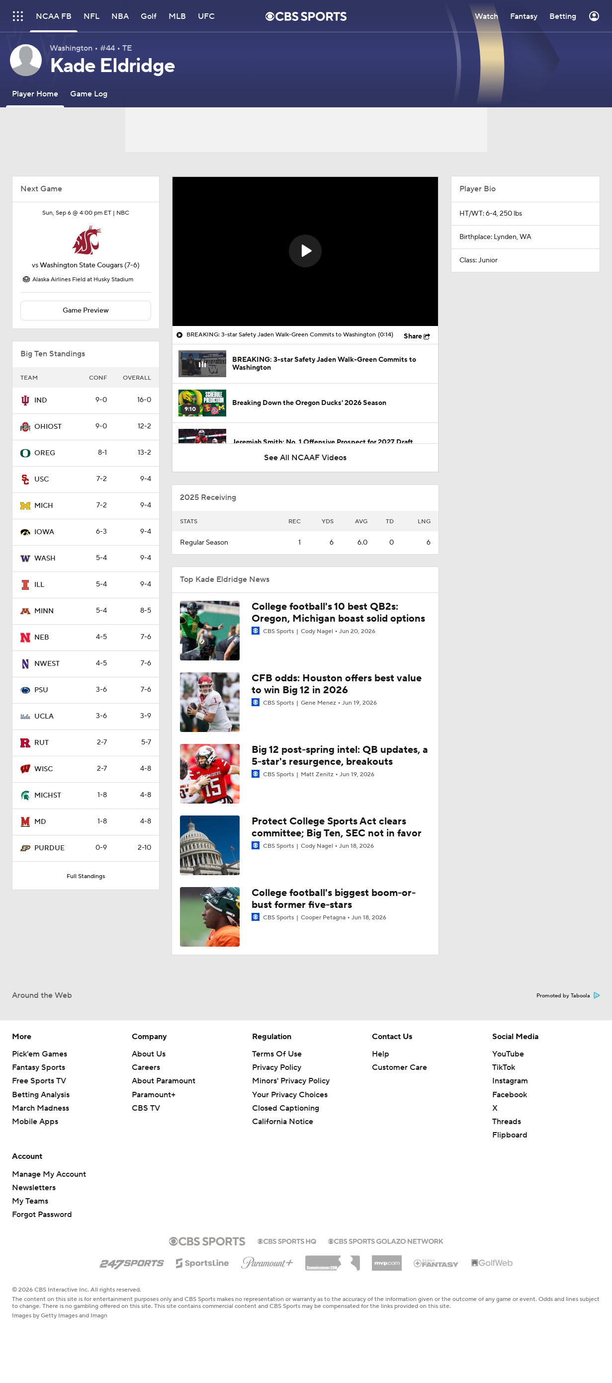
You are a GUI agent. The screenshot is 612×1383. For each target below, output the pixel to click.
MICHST (47, 795)
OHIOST (48, 426)
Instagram (510, 1081)
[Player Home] (35, 93)
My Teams (30, 1201)
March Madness (40, 1108)
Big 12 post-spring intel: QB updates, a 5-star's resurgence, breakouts (340, 755)
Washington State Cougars (81, 265)
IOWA (44, 532)
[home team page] (86, 240)
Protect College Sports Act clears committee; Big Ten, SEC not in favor (337, 827)
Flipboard (509, 1135)
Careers (146, 1067)
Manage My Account (49, 1174)
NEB (41, 637)
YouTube (508, 1054)
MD (40, 821)
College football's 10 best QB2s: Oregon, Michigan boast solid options (338, 612)
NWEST (47, 663)
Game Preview (86, 310)
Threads (506, 1122)
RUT (41, 742)
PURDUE (49, 848)
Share (413, 336)
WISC (43, 769)
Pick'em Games (39, 1054)
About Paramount (163, 1081)
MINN (44, 611)
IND (40, 400)
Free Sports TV (39, 1081)
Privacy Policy (276, 1067)
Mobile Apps (35, 1122)
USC (41, 479)
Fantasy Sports (38, 1067)
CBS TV (146, 1108)
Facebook (509, 1095)
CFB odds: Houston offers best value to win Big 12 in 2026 (337, 684)
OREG (44, 453)
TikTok (503, 1067)
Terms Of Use (277, 1054)
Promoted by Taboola (568, 995)
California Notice (282, 1122)
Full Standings (86, 876)
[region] (305, 251)
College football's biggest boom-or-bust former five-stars (334, 899)
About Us (149, 1054)
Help (380, 1054)
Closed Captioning (285, 1108)
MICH (43, 505)
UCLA (44, 716)
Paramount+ (153, 1095)
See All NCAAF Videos (305, 458)
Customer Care (399, 1067)
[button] (305, 251)
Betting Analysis (41, 1095)
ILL (39, 584)
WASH (45, 558)
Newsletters (34, 1188)
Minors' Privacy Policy (291, 1081)
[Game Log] (88, 93)
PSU (41, 690)
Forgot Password (42, 1215)
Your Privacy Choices (290, 1095)
